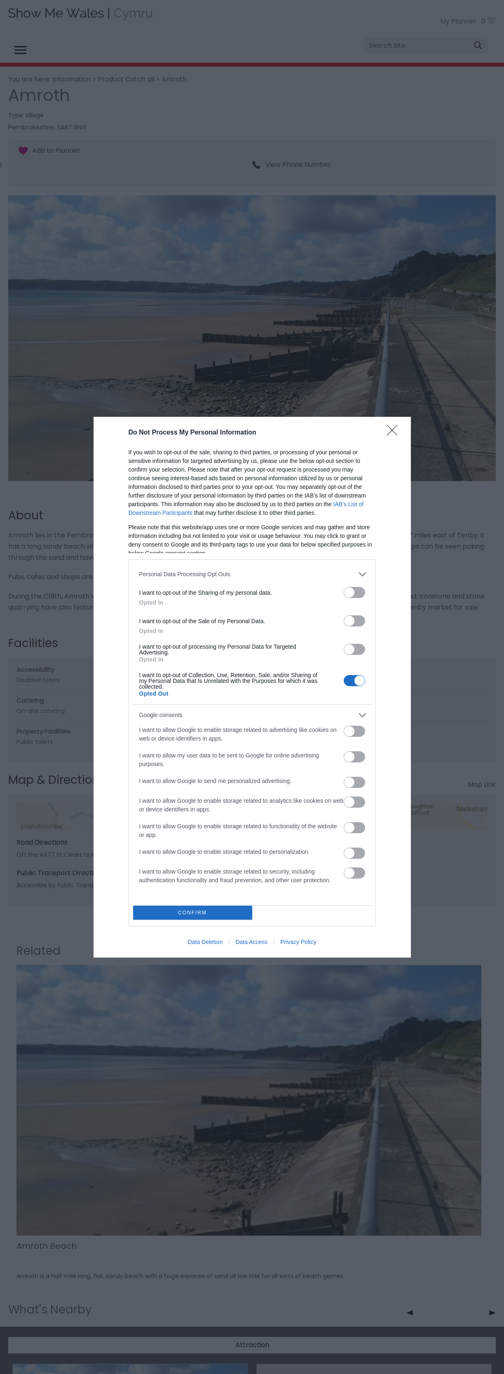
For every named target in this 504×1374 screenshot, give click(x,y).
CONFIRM (192, 912)
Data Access (251, 942)
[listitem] (252, 574)
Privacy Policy (298, 942)
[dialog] (252, 687)
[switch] (354, 592)
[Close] (395, 433)
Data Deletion (205, 942)
